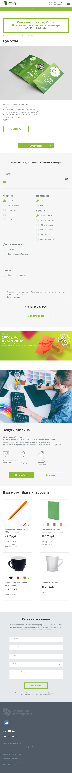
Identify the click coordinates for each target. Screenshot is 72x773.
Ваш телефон (16, 647)
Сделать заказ (36, 315)
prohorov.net (17, 754)
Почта (14, 655)
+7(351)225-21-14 (36, 28)
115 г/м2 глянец (44, 215)
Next (28, 525)
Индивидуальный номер (15, 254)
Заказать (36, 9)
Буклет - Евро (11, 215)
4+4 (39, 205)
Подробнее (36, 345)
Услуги (19, 36)
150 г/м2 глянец (44, 225)
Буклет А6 (9, 201)
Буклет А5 (9, 210)
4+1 (39, 201)
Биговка (8, 249)
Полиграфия (26, 36)
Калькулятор (36, 146)
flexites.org (15, 758)
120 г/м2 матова (45, 220)
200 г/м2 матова (45, 239)
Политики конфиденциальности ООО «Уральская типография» (36, 693)
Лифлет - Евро (11, 205)
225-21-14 (56, 2)
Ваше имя (15, 638)
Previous (6, 525)
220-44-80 (56, 4)
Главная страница (9, 36)
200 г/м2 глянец (45, 234)
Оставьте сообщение (19, 672)
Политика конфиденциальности (13, 743)
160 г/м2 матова (45, 230)
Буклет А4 (9, 219)
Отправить (36, 685)
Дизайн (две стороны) (14, 275)
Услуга (14, 663)
